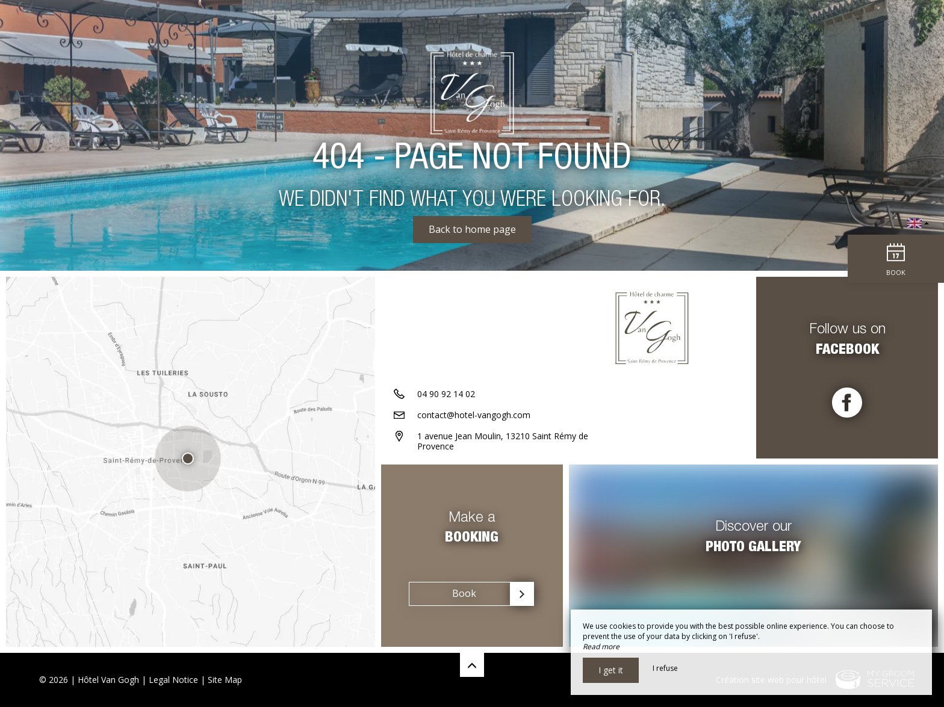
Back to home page (472, 229)
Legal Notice (173, 679)
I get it (610, 670)
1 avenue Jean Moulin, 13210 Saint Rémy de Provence (502, 441)
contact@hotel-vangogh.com (473, 415)
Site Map (225, 679)
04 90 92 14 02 (446, 394)
